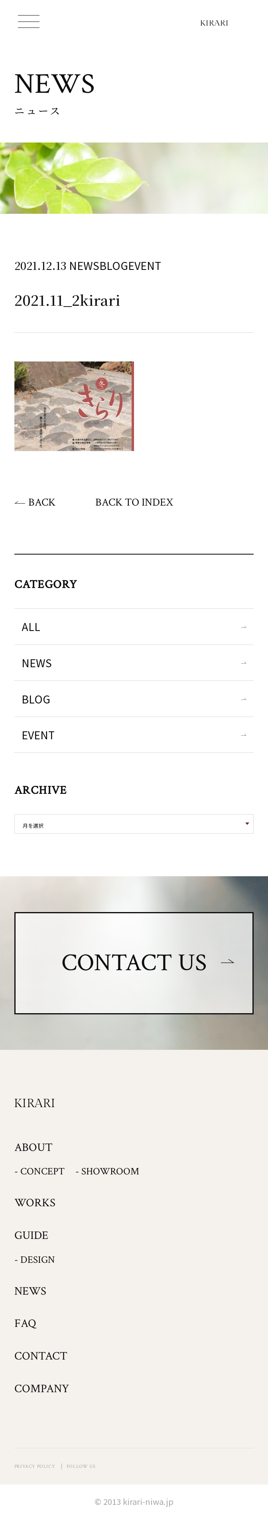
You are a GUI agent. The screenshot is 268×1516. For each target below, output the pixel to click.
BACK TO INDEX (134, 502)
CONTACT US (134, 963)
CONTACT (40, 1356)
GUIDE (31, 1235)
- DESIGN (34, 1259)
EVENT (38, 734)
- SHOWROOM (107, 1171)
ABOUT (33, 1147)
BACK (41, 502)
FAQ (25, 1323)
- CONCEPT (39, 1171)
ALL (31, 626)
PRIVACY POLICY (34, 1466)
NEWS (37, 662)
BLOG (36, 699)
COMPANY (41, 1388)
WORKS (34, 1203)
